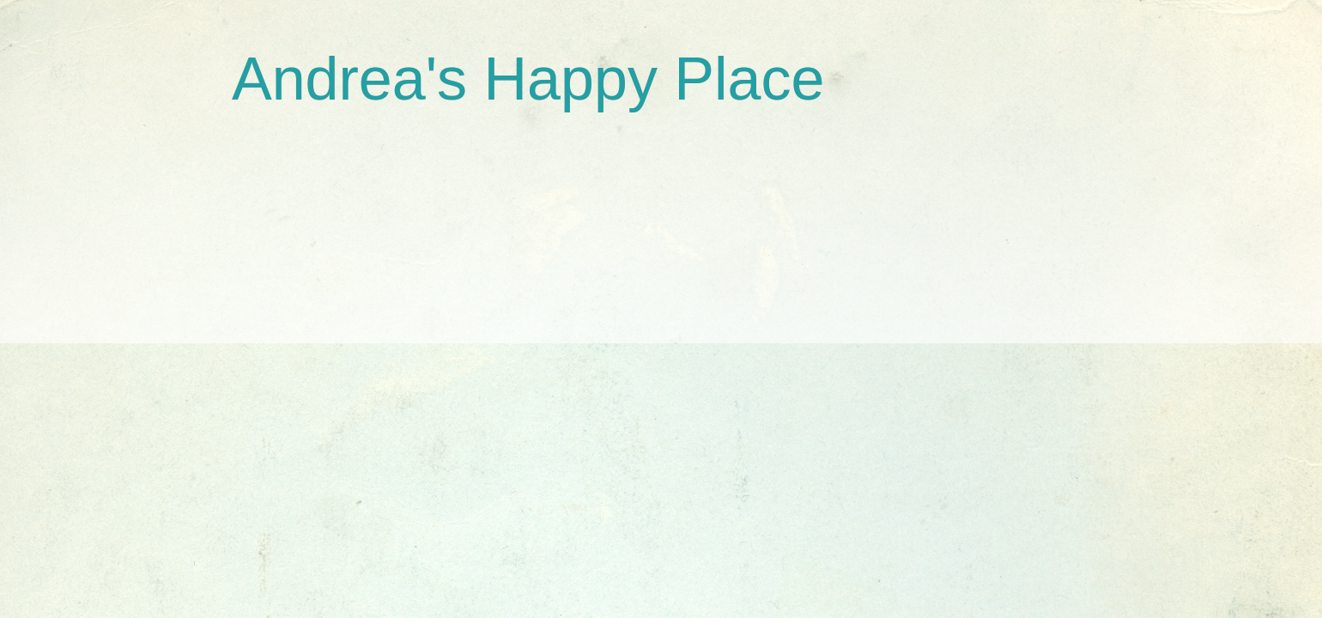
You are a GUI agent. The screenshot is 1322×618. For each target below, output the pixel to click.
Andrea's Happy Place (528, 78)
